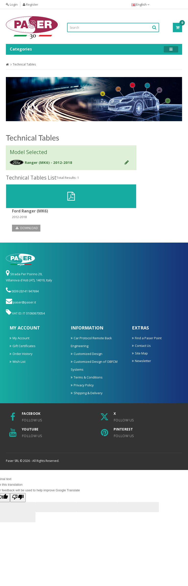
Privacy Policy (84, 385)
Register (30, 4)
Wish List (18, 361)
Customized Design (88, 354)
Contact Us (143, 345)
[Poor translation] (18, 497)
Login (12, 4)
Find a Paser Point (148, 338)
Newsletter (143, 361)
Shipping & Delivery (88, 393)
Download (27, 228)
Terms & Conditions (88, 377)
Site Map (141, 353)
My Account (20, 338)
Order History (22, 354)
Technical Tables (24, 64)
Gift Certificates (23, 346)
